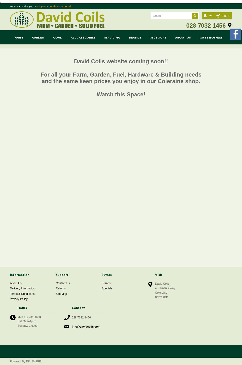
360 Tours (158, 37)
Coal (57, 37)
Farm (19, 37)
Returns (61, 288)
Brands (135, 37)
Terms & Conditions (22, 294)
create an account (60, 6)
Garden (38, 37)
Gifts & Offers (211, 37)
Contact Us (63, 283)
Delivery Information (22, 288)
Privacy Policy (19, 299)
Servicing (112, 37)
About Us (183, 37)
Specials (107, 288)
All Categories (83, 37)
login (42, 6)
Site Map (61, 294)
